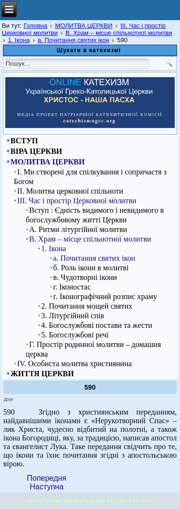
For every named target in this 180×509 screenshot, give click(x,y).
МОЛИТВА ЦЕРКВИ (84, 25)
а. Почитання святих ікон (73, 40)
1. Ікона (19, 40)
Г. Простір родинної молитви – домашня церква (93, 349)
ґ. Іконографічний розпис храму (105, 296)
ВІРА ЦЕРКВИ (36, 151)
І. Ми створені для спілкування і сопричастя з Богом (90, 176)
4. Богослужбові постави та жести (96, 325)
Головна (35, 25)
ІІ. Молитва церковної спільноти (70, 191)
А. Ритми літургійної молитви (78, 229)
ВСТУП (24, 141)
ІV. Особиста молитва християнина (74, 363)
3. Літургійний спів (72, 316)
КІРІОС (34, 501)
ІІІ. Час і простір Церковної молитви (76, 201)
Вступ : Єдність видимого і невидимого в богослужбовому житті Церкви (95, 215)
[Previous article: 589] (46, 478)
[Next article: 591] (46, 487)
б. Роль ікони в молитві (91, 268)
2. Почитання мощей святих (86, 306)
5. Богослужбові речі (75, 335)
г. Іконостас (72, 287)
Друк (8, 399)
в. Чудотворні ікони (85, 277)
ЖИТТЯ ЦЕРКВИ (42, 374)
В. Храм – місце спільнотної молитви (119, 32)
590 (90, 387)
